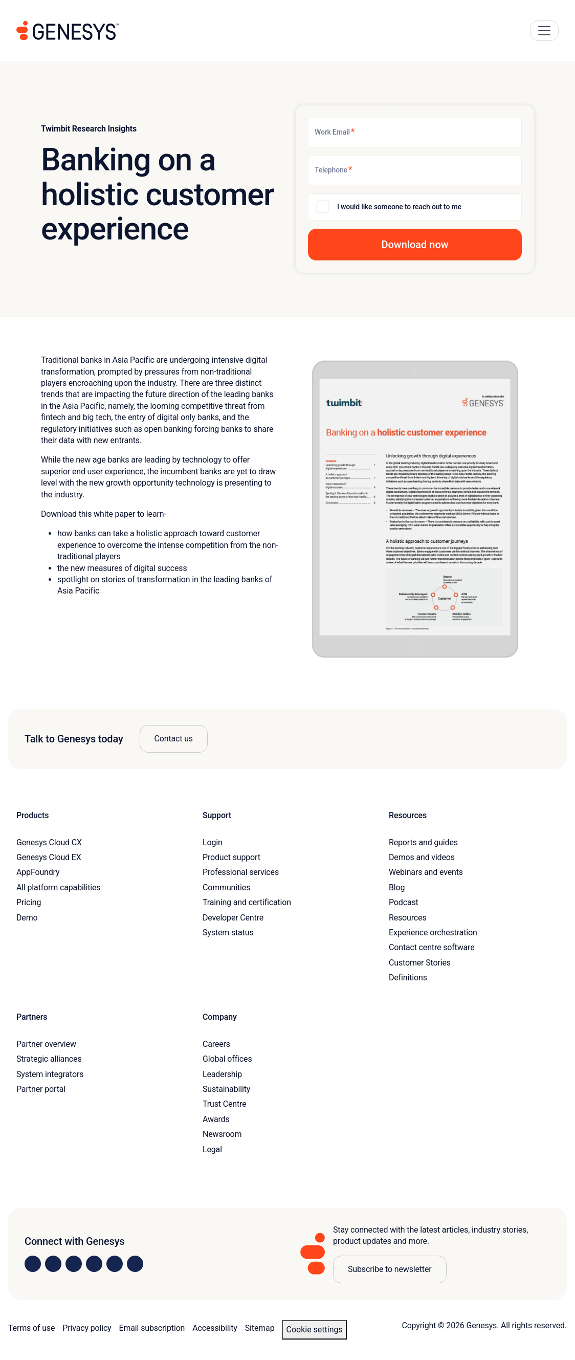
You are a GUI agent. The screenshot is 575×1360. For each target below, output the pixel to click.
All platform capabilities (58, 887)
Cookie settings (314, 1329)
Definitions (408, 977)
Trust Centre (224, 1104)
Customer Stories (420, 963)
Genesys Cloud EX (48, 857)
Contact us (173, 738)
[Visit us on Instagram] (53, 1264)
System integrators (49, 1074)
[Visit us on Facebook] (94, 1264)
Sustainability (226, 1089)
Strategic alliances (48, 1059)
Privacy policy (86, 1328)
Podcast (403, 902)
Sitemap (260, 1328)
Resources (408, 918)
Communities (226, 887)
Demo (27, 918)
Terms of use (31, 1328)
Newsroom (222, 1134)
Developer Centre (233, 918)
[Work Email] (415, 132)
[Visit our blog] (135, 1264)
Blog (397, 887)
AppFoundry (37, 872)
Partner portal (40, 1089)
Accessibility (214, 1328)
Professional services (241, 872)
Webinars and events (426, 872)
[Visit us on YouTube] (114, 1264)
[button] (415, 244)
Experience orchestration (433, 932)
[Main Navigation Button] (544, 30)
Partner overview (46, 1044)
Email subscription (152, 1328)
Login (213, 842)
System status (228, 932)
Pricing (28, 902)
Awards (216, 1119)
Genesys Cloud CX (49, 842)
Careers (216, 1044)
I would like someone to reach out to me (399, 207)
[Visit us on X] (73, 1264)
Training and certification (247, 902)
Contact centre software (432, 947)
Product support (231, 857)
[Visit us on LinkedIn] (33, 1264)
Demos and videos (422, 857)
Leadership (222, 1074)
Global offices (227, 1059)
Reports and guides (423, 842)
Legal (212, 1149)
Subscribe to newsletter (390, 1269)
